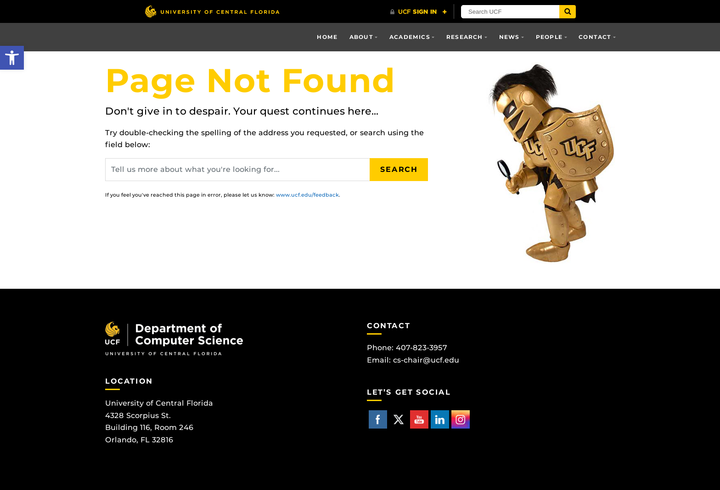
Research (464, 36)
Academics (409, 36)
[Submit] (567, 11)
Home (327, 36)
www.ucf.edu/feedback (307, 195)
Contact (595, 36)
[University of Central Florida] (212, 11)
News (509, 36)
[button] (12, 58)
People (549, 36)
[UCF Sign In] (418, 12)
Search (399, 169)
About (361, 36)
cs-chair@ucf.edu (426, 360)
